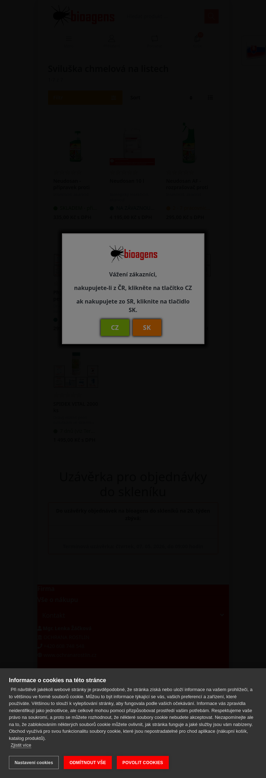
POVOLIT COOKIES (142, 762)
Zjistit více (21, 745)
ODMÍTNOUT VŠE (87, 762)
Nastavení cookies (34, 762)
